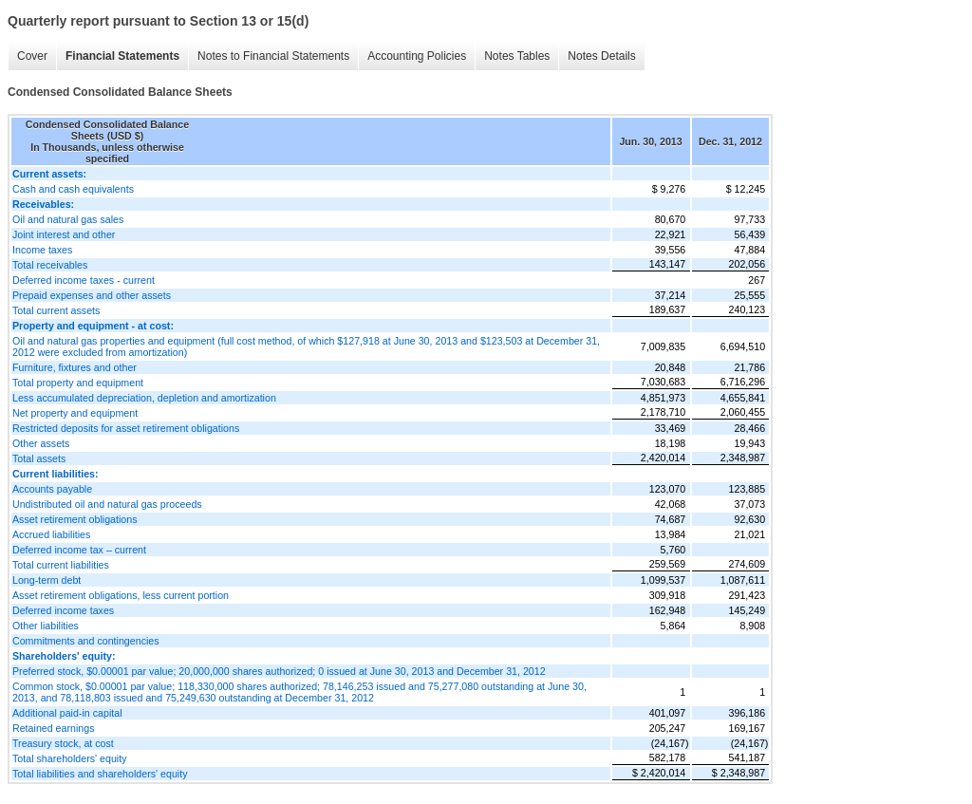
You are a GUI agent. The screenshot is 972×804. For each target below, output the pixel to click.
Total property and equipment (77, 382)
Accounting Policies (416, 56)
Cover (32, 56)
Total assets (38, 458)
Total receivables (49, 265)
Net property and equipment (75, 413)
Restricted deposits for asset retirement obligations (125, 428)
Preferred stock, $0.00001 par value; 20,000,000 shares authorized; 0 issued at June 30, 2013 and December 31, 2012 (279, 671)
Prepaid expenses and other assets (91, 295)
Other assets (40, 443)
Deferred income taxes (63, 610)
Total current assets (56, 310)
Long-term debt (46, 580)
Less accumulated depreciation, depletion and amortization (144, 397)
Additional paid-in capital (67, 713)
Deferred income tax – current (79, 549)
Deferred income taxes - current (83, 280)
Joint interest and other (63, 234)
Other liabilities (45, 625)
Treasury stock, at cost (63, 743)
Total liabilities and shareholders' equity (99, 773)
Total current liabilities (60, 564)
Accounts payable (52, 489)
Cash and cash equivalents (73, 189)
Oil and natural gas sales (67, 219)
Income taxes (42, 249)
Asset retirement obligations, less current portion (120, 595)
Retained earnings (53, 728)
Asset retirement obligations (75, 519)
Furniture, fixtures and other (74, 367)
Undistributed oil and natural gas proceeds (107, 504)
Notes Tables (517, 56)
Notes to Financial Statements (273, 56)
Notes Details (601, 56)
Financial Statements (122, 56)
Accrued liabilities (51, 534)
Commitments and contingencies (85, 640)
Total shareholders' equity (69, 758)
